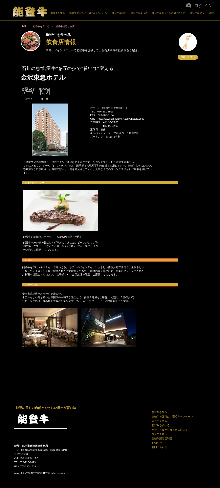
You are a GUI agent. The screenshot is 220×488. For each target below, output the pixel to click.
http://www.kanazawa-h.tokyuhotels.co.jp (121, 118)
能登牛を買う (159, 434)
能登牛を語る (159, 420)
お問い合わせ (159, 447)
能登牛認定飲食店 (65, 26)
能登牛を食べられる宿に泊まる (170, 429)
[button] (188, 57)
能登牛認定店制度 (162, 438)
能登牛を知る (159, 412)
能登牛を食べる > (44, 26)
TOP (24, 26)
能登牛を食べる (161, 425)
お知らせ (157, 442)
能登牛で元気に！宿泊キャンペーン (172, 416)
